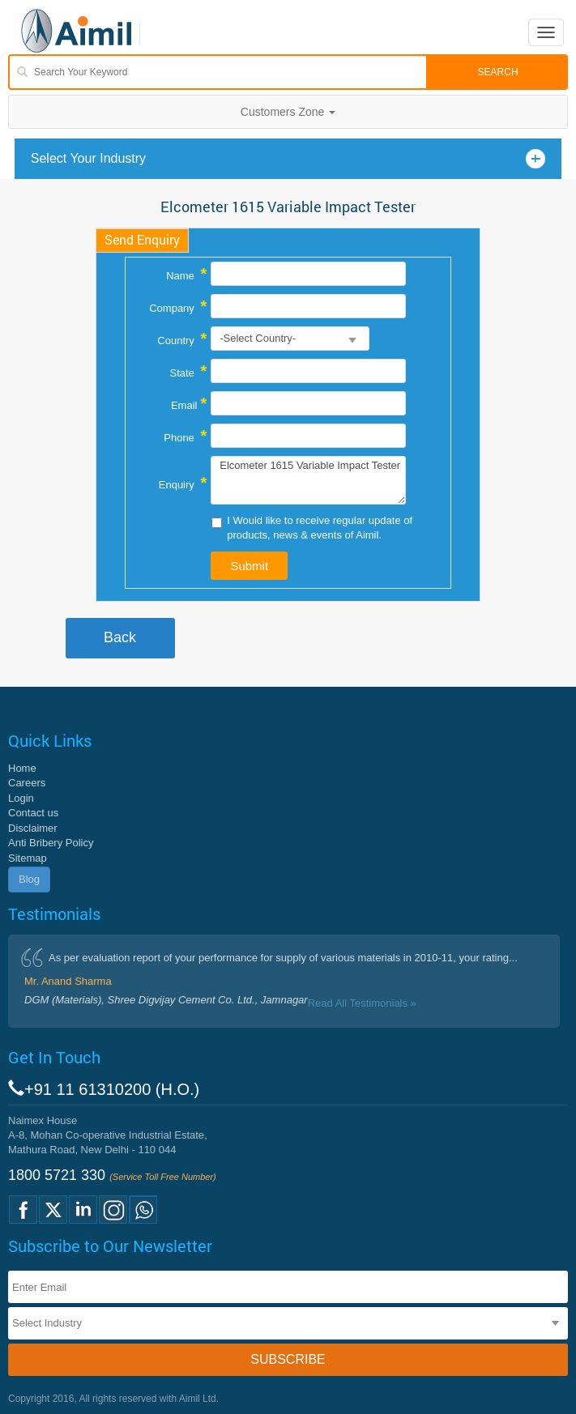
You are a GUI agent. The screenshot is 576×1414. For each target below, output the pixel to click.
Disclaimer (33, 828)
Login (21, 798)
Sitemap (27, 858)
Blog (29, 879)
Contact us (33, 813)
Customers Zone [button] (288, 111)
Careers (26, 783)
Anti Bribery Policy (50, 843)
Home (22, 768)
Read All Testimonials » (362, 1003)
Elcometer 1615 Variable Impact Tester (308, 480)
